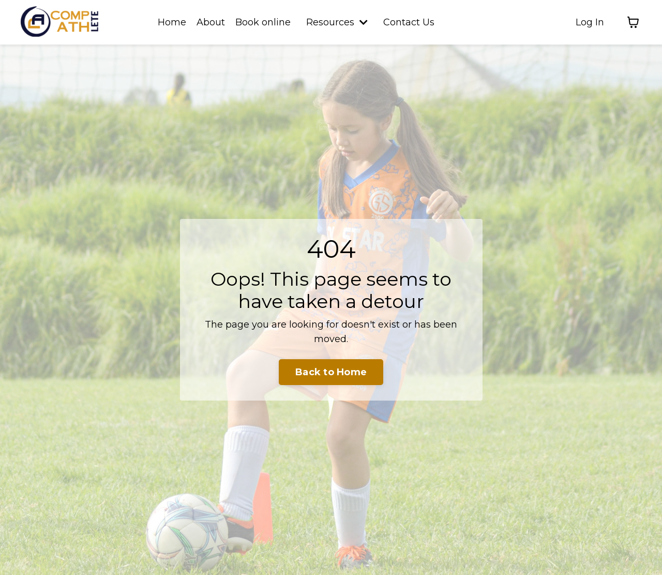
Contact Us (408, 22)
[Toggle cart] (633, 22)
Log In (590, 22)
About (211, 22)
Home (172, 22)
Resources (337, 22)
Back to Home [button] (331, 372)
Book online (263, 22)
